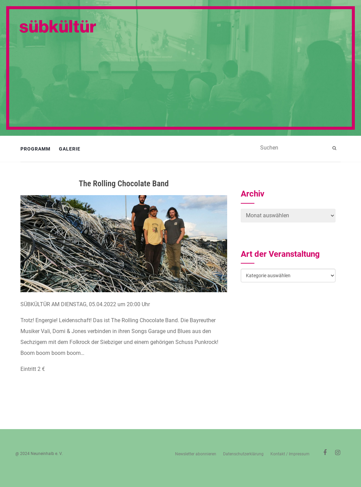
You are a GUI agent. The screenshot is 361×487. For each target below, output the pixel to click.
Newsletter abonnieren (195, 454)
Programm (35, 149)
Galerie (69, 149)
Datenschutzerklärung (243, 454)
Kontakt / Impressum (290, 454)
